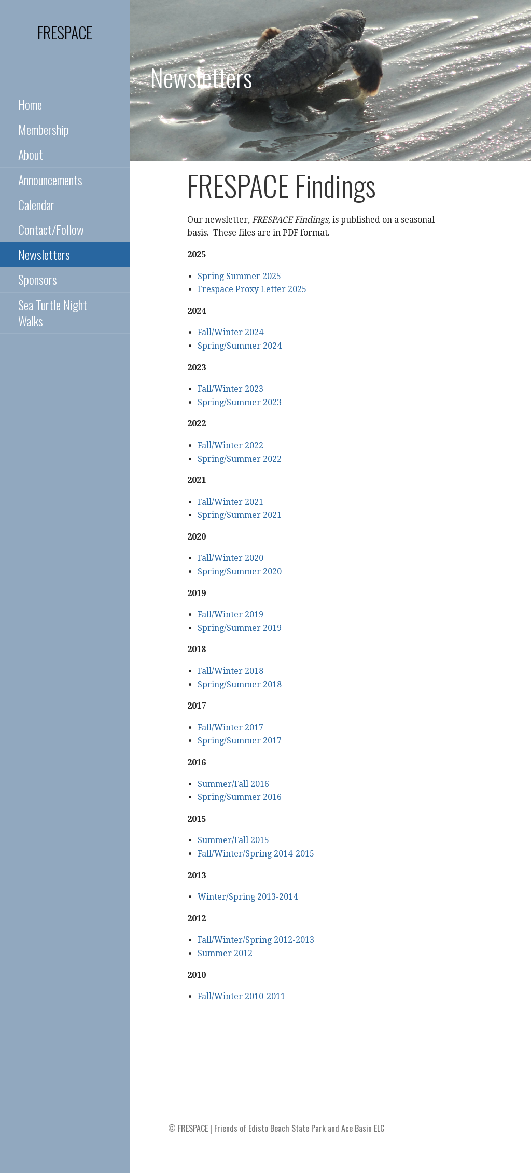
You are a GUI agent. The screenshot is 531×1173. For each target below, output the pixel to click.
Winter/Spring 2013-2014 (248, 897)
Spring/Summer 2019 (240, 628)
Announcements (50, 179)
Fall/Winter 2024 (230, 332)
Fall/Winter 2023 (230, 389)
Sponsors (37, 279)
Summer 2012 (225, 953)
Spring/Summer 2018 (240, 684)
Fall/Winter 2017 (230, 728)
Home (30, 104)
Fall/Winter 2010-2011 (241, 996)
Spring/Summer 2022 (240, 459)
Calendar (36, 204)
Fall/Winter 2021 (230, 502)
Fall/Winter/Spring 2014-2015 (256, 854)
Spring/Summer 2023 (240, 402)
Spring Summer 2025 (239, 276)
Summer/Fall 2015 (233, 840)
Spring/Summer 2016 (240, 797)
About (30, 154)
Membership (43, 129)
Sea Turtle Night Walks (52, 312)
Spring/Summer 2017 (240, 741)
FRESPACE (64, 32)
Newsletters (44, 254)
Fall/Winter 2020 (230, 558)
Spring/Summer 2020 (240, 571)
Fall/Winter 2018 (230, 671)
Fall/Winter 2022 (230, 445)
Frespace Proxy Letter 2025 (252, 289)
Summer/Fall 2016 (233, 784)
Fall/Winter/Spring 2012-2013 (256, 940)
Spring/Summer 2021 (240, 515)
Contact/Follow (51, 229)
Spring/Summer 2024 (240, 346)
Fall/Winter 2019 (230, 614)
